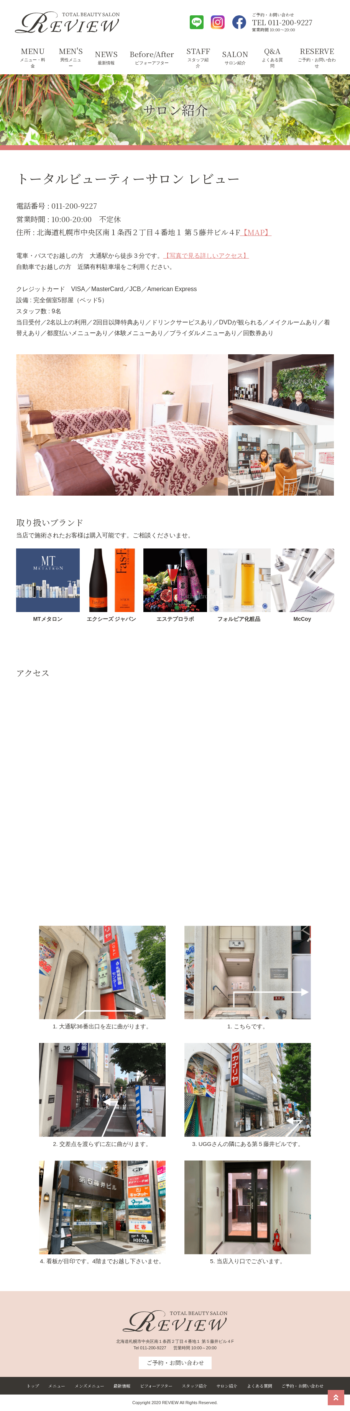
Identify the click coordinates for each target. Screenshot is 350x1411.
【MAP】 (256, 232)
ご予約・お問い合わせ (317, 62)
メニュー (56, 1386)
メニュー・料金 (32, 62)
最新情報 (106, 63)
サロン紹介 (235, 63)
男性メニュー (70, 62)
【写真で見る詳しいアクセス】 (206, 255)
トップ (32, 1386)
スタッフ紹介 (198, 62)
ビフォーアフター (152, 63)
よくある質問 (272, 62)
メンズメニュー (89, 1386)
